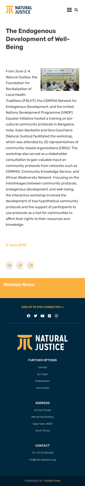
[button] (76, 10)
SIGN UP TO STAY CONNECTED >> (42, 307)
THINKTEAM (52, 481)
